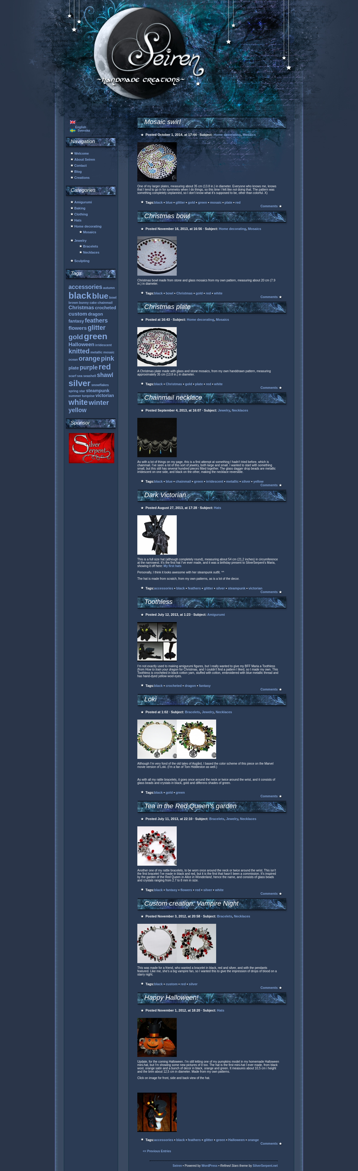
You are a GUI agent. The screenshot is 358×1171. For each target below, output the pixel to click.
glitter (180, 202)
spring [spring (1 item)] (74, 391)
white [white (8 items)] (78, 402)
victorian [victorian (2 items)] (104, 395)
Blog (78, 171)
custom (172, 984)
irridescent (214, 481)
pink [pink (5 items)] (107, 358)
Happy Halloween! (171, 997)
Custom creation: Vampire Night (191, 903)
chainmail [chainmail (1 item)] (105, 302)
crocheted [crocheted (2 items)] (105, 307)
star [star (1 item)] (82, 391)
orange (253, 1140)
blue (169, 202)
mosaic (216, 202)
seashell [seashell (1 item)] (89, 376)
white (218, 293)
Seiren (177, 1165)
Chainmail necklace (173, 397)
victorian (256, 588)
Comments (269, 206)
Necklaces (91, 252)
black (158, 202)
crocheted (174, 685)
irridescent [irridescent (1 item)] (103, 345)
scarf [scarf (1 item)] (72, 376)
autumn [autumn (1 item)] (109, 288)
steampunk (237, 588)
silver (246, 481)
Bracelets (90, 246)
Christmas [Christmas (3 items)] (81, 307)
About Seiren (84, 159)
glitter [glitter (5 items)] (96, 327)
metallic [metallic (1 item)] (96, 352)
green (202, 202)
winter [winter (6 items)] (99, 402)
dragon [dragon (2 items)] (95, 314)
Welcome (81, 153)
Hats (78, 220)
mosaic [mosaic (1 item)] (109, 352)
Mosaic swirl (162, 122)
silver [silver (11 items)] (80, 383)
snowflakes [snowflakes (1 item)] (100, 385)
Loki (150, 699)
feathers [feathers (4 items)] (96, 320)
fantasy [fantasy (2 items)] (76, 321)
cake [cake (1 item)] (93, 302)
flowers (186, 890)
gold (191, 202)
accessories (163, 588)
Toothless (158, 601)
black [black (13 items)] (80, 295)
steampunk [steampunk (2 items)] (97, 390)
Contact (80, 165)
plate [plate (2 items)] (74, 368)
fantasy (205, 685)
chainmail (183, 481)
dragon (190, 685)
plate (229, 202)
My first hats (173, 566)
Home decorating (88, 226)
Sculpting (81, 261)
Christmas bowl (167, 216)
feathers (194, 588)
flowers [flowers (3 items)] (78, 328)
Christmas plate (167, 306)
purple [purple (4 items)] (89, 367)
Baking (79, 208)
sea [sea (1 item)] (79, 376)
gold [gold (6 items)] (76, 337)
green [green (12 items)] (95, 336)
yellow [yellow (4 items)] (77, 410)
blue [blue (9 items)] (100, 295)
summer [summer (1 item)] (75, 396)
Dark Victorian (165, 495)
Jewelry (80, 240)
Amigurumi (83, 202)
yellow (258, 481)
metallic (232, 481)
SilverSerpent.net (265, 1165)
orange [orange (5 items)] (89, 358)
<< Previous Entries (157, 1151)
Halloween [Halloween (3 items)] (81, 344)
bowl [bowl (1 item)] (112, 297)
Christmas (184, 293)
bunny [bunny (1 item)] (84, 302)
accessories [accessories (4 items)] (85, 287)
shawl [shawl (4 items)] (105, 375)
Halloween (236, 1140)
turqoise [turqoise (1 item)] (88, 396)
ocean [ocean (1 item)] (73, 359)
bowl (169, 293)
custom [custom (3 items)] (78, 314)
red (237, 202)
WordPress (210, 1165)
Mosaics (89, 232)
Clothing (81, 214)
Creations (82, 177)
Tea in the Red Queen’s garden (190, 806)
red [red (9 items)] (105, 366)
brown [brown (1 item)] (73, 302)
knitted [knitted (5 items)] (79, 351)
